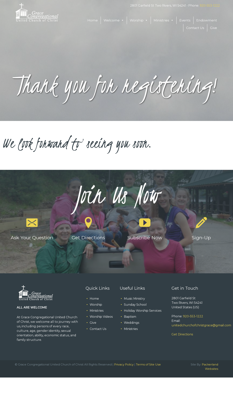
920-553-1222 (210, 5)
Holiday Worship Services (142, 310)
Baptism (130, 316)
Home (92, 20)
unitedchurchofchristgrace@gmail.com (201, 325)
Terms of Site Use (148, 364)
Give (213, 28)
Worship (139, 20)
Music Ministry (134, 298)
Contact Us (195, 28)
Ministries (164, 20)
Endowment (206, 20)
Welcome (114, 20)
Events (184, 20)
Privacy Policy (124, 364)
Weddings (131, 322)
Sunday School (135, 304)
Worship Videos (101, 316)
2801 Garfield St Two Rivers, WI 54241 (158, 5)
